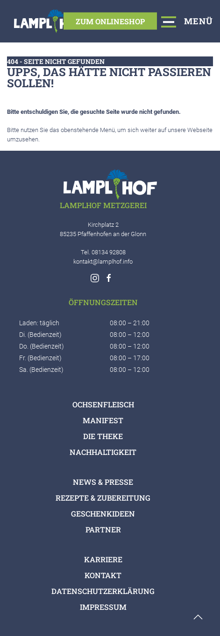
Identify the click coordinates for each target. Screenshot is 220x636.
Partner (103, 529)
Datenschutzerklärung (103, 591)
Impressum (103, 607)
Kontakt (103, 575)
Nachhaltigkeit (103, 452)
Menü (187, 21)
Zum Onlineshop (110, 21)
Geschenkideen (103, 513)
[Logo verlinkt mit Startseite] (50, 21)
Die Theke (103, 436)
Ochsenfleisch (103, 404)
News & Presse (103, 482)
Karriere (103, 559)
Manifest (103, 420)
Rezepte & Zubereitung (103, 498)
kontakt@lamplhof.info (103, 261)
